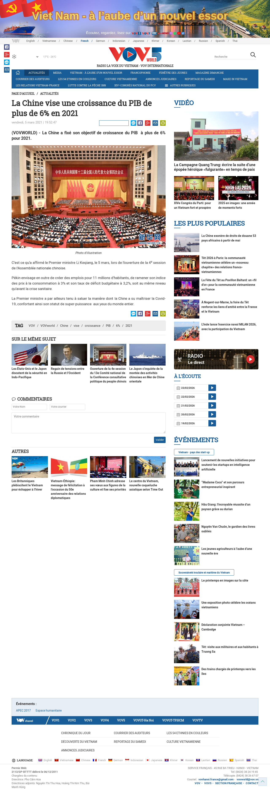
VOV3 (88, 720)
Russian (203, 40)
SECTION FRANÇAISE (228, 783)
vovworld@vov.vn (247, 779)
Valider (160, 439)
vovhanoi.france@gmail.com (216, 779)
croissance (92, 326)
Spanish (220, 40)
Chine (64, 326)
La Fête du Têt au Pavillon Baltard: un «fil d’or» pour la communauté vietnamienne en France (228, 284)
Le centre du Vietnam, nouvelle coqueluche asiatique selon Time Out (146, 485)
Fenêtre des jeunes (173, 72)
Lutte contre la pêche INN (87, 85)
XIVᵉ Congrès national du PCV (135, 85)
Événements (196, 440)
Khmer (155, 40)
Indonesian (119, 40)
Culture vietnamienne (121, 79)
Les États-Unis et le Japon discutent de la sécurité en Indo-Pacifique (29, 373)
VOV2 (72, 720)
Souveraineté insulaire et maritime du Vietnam (204, 572)
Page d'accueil (23, 94)
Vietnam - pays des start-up (194, 452)
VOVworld (47, 326)
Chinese (68, 40)
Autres (20, 451)
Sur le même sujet (34, 339)
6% (118, 326)
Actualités (36, 72)
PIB (108, 326)
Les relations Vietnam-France (37, 85)
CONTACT (252, 783)
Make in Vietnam (235, 79)
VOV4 (105, 720)
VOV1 (55, 720)
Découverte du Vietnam (79, 741)
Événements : (26, 704)
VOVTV (197, 720)
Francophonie (141, 72)
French (85, 40)
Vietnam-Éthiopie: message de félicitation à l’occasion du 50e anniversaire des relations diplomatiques (68, 489)
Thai (235, 40)
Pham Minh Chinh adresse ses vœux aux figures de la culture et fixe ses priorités (108, 485)
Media (57, 72)
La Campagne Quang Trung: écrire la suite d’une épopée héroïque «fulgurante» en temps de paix (214, 167)
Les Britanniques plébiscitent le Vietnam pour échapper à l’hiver (27, 485)
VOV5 (121, 720)
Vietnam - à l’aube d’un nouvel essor (96, 72)
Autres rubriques (180, 85)
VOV (32, 326)
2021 (129, 326)
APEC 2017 (23, 710)
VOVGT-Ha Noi (143, 720)
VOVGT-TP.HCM (173, 720)
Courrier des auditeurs (33, 79)
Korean (171, 40)
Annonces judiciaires (161, 79)
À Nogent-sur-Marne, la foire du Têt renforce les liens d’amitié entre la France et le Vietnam (229, 307)
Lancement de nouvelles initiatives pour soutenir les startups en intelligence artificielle (228, 464)
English (30, 40)
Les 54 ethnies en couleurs (77, 79)
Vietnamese (49, 40)
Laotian (187, 40)
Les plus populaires (209, 223)
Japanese (138, 40)
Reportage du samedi (200, 79)
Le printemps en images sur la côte (224, 580)
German (100, 40)
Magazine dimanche (210, 72)
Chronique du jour (75, 733)
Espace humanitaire (49, 710)
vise (76, 326)
